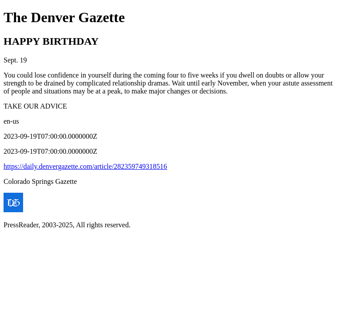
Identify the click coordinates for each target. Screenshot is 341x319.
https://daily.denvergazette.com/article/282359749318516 (85, 166)
